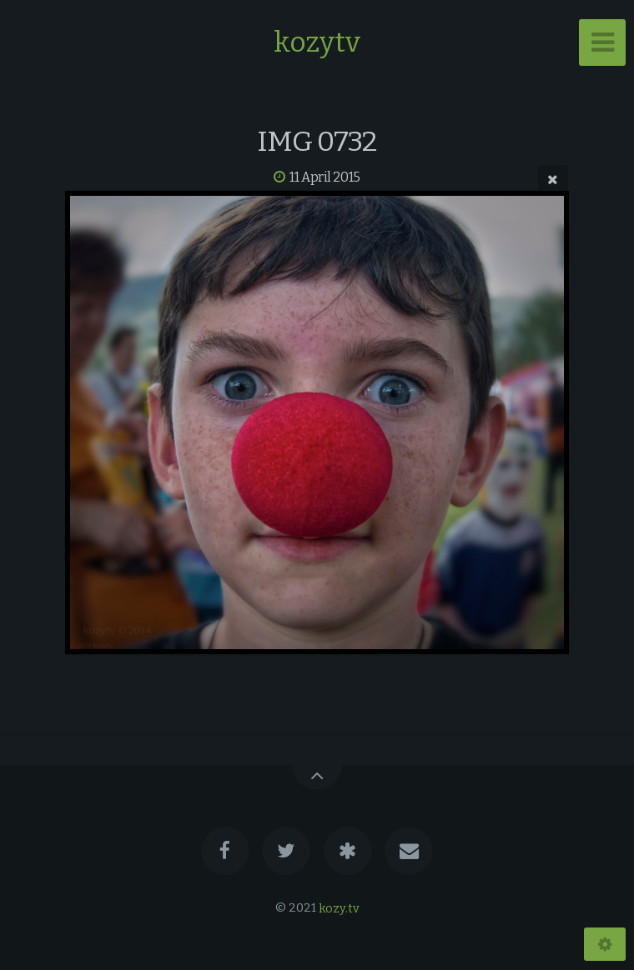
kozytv (317, 42)
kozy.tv (339, 908)
